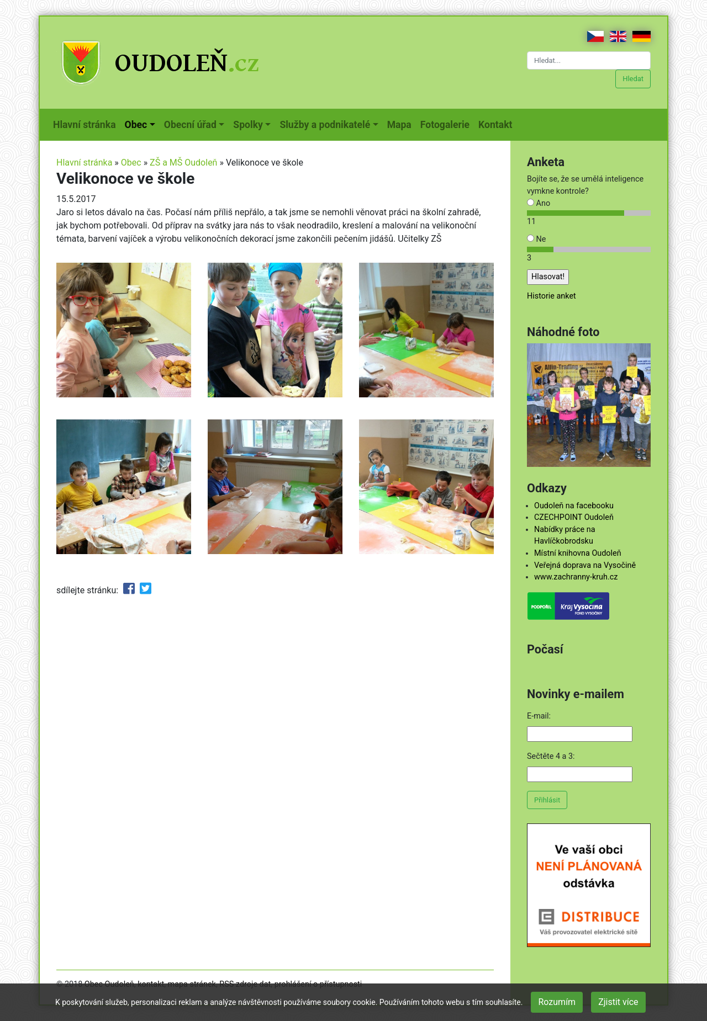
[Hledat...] (589, 60)
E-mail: (539, 716)
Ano (538, 203)
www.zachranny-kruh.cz (576, 577)
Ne (536, 239)
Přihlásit (547, 800)
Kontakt (497, 123)
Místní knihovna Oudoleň (577, 553)
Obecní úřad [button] (190, 124)
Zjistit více (618, 1002)
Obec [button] (136, 124)
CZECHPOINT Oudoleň (574, 517)
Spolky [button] (248, 124)
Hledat (632, 79)
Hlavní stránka (86, 123)
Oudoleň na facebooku (574, 505)
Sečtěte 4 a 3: (551, 756)
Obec (131, 162)
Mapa (401, 123)
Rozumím (557, 1002)
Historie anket (551, 296)
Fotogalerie (447, 123)
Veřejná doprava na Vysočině (585, 565)
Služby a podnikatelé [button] (324, 124)
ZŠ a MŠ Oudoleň (183, 162)
